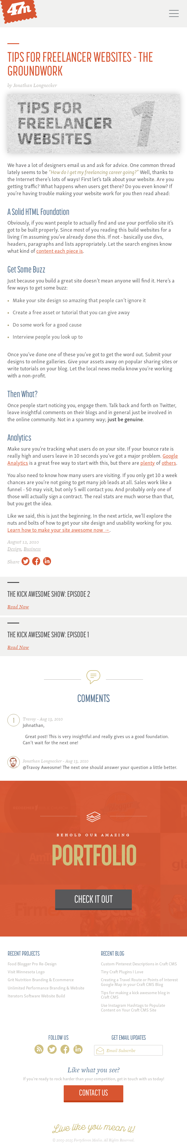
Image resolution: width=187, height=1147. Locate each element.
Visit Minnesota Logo (26, 971)
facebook (64, 1050)
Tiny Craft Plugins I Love (122, 971)
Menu (173, 13)
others (169, 462)
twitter (52, 1050)
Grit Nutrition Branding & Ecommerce (41, 979)
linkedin (78, 1050)
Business (32, 548)
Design (14, 548)
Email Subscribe (120, 1050)
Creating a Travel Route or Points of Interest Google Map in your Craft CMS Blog (139, 981)
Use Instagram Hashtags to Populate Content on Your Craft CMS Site (133, 1007)
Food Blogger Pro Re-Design (32, 963)
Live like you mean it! (93, 1128)
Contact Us (93, 1092)
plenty (147, 462)
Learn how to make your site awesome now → (58, 529)
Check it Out (93, 899)
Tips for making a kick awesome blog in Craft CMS (135, 994)
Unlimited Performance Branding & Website (46, 987)
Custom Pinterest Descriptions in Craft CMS (139, 963)
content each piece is (59, 250)
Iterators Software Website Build (36, 995)
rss (39, 1050)
